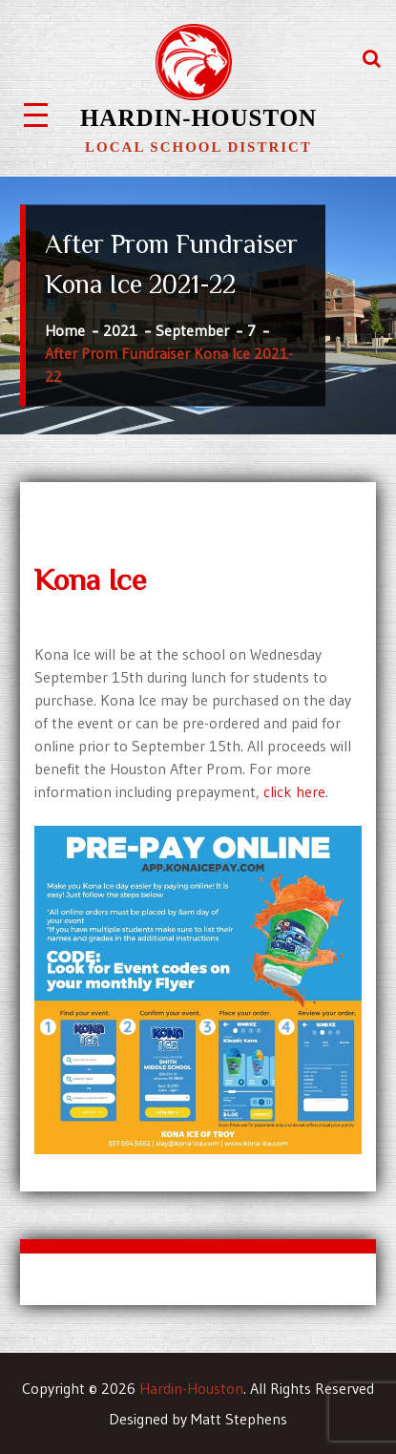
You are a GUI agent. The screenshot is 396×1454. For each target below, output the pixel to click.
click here (294, 791)
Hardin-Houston (198, 118)
